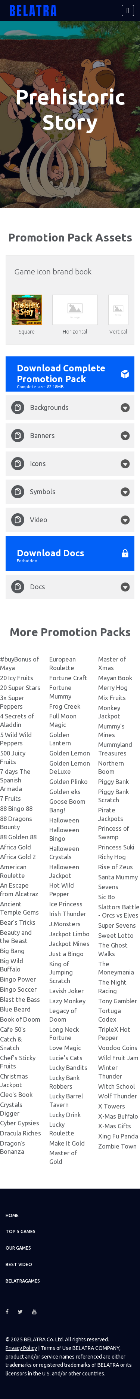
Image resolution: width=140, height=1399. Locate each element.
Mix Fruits (112, 697)
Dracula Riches (20, 1133)
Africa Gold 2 (18, 856)
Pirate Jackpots (110, 814)
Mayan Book (115, 677)
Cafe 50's (13, 1028)
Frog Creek (64, 705)
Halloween (64, 819)
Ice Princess (66, 903)
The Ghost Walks (113, 949)
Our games (18, 1248)
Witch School (116, 1085)
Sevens (108, 886)
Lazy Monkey (67, 1000)
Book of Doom (20, 1019)
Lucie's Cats (66, 1057)
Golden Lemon (69, 753)
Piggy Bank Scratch (113, 795)
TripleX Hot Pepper (114, 1033)
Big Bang (12, 950)
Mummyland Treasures (115, 749)
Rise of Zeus (115, 866)
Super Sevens (117, 925)
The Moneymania (116, 968)
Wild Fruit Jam (118, 1057)
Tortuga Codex (109, 1015)
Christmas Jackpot (14, 1080)
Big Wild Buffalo (11, 965)
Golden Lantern (60, 738)
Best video (19, 1264)
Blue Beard (15, 1009)
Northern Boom (111, 767)
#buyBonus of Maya (19, 663)
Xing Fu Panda (118, 1136)
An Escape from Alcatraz (19, 889)
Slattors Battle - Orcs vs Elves (119, 911)
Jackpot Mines (69, 943)
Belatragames (23, 1280)
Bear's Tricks (17, 922)
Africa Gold (15, 846)
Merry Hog (113, 687)
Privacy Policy (21, 1348)
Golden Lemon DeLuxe (69, 767)
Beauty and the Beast (16, 937)
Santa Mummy (118, 876)
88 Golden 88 (18, 836)
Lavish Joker (66, 990)
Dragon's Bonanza (12, 1147)
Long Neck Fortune (64, 1033)
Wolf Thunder (117, 1096)
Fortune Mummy (60, 692)
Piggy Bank (113, 781)
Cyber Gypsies (19, 1122)
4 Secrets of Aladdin (17, 720)
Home (12, 1215)
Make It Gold (67, 1142)
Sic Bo (106, 896)
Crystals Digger (11, 1109)
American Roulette (13, 871)
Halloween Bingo (64, 834)
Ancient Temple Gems (19, 908)
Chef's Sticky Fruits (17, 1062)
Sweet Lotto (116, 935)
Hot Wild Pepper (61, 889)
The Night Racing (112, 986)
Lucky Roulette (61, 1129)
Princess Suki (116, 846)
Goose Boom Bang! (67, 805)
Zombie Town (117, 1145)
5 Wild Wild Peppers (16, 738)
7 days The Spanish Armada (15, 780)
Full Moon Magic (63, 720)
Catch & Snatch (11, 1043)
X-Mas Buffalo (118, 1115)
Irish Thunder (67, 913)
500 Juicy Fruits (12, 757)
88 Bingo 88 (16, 808)
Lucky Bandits (68, 1067)
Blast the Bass (20, 999)
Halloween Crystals (64, 852)
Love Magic (65, 1047)
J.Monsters (65, 923)
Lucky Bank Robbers (64, 1082)
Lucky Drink (65, 1114)
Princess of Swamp (113, 832)
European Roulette (62, 663)
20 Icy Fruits (16, 677)
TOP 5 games (20, 1231)
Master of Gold (63, 1157)
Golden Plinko (68, 781)
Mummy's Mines (111, 730)
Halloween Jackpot (64, 871)
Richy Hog (112, 856)
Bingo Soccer (18, 989)
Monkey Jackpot (109, 712)
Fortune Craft (68, 677)
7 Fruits (10, 798)
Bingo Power (18, 979)
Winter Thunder (110, 1072)
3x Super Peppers (12, 702)
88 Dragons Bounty (16, 822)
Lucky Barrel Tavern (66, 1100)
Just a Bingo (66, 953)
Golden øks (65, 791)
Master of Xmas (112, 663)
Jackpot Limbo (69, 933)
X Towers (111, 1106)
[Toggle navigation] (128, 10)
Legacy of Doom (63, 1015)
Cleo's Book (16, 1094)
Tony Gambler (117, 1000)
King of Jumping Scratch (61, 972)
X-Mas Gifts (114, 1125)
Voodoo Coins (117, 1047)
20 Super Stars (20, 687)
